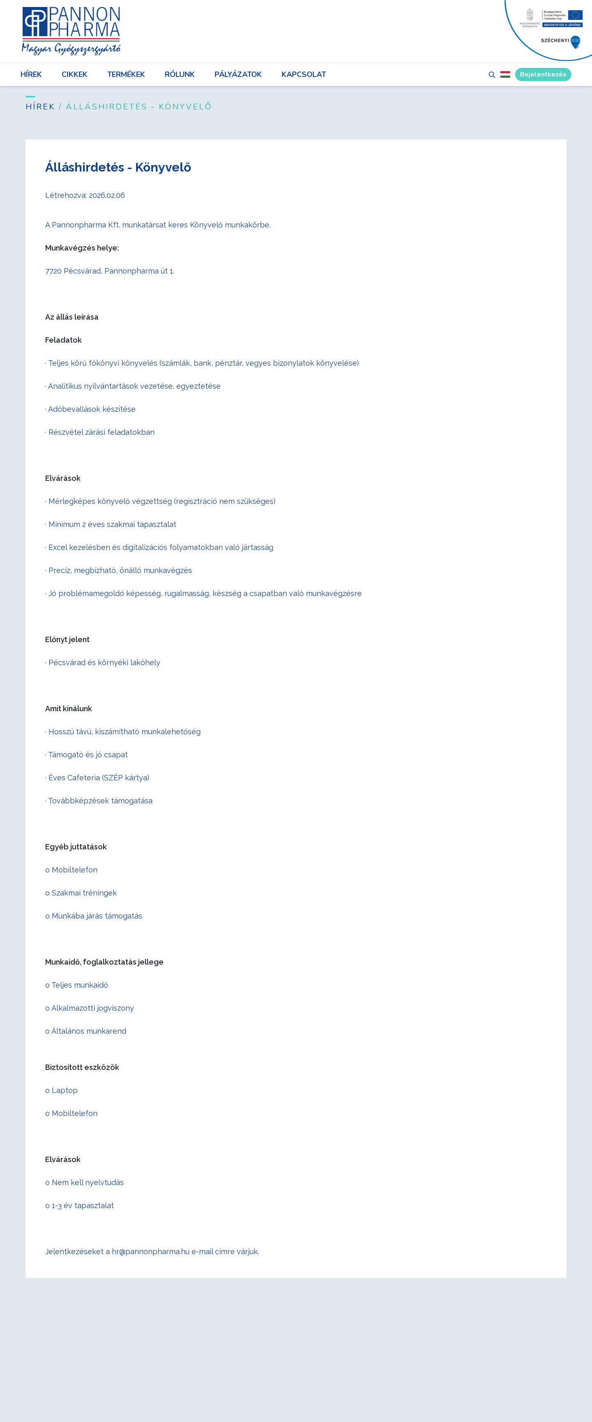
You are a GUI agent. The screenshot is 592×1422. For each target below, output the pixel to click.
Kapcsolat (304, 74)
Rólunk (180, 74)
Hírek (31, 74)
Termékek (126, 74)
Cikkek (75, 74)
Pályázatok (238, 74)
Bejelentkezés (543, 74)
